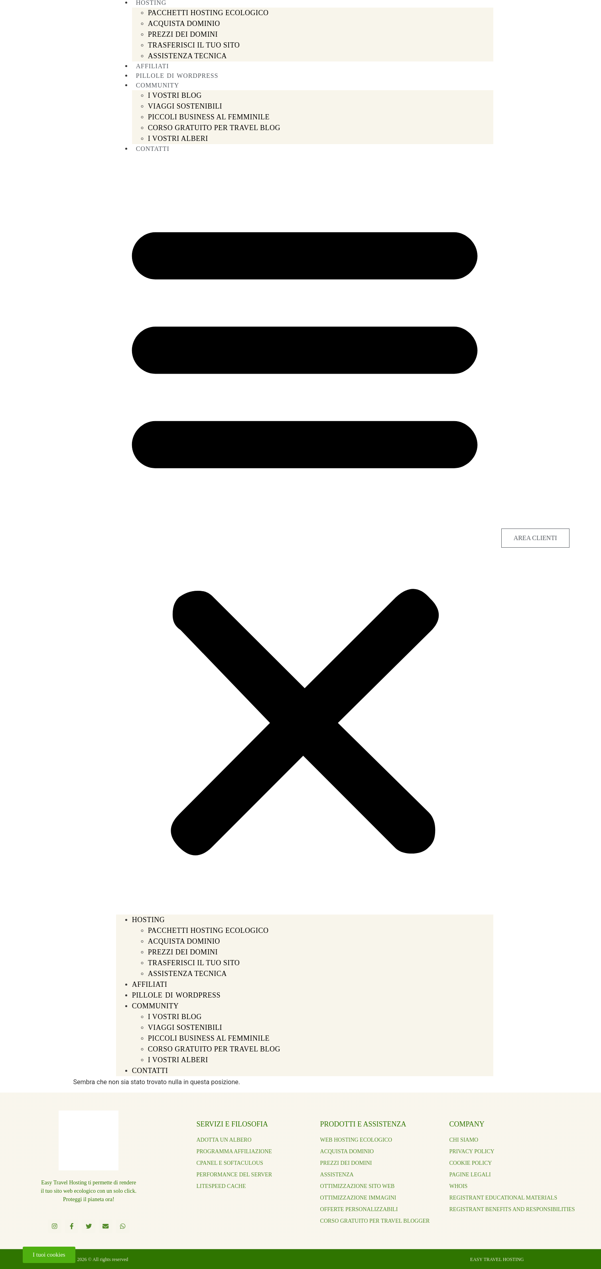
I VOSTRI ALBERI (178, 139)
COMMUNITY (155, 1006)
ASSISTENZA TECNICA (187, 56)
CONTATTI (152, 148)
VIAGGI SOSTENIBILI (185, 106)
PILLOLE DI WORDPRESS (176, 995)
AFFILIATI (149, 984)
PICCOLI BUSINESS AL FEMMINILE (209, 117)
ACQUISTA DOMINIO (184, 24)
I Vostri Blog (175, 95)
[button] (304, 534)
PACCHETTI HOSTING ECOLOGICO (208, 13)
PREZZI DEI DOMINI (183, 34)
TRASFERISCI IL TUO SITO (194, 45)
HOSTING (148, 920)
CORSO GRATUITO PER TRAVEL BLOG (214, 128)
